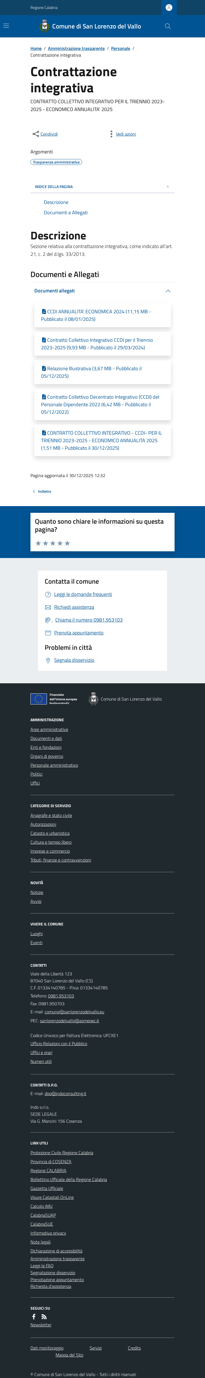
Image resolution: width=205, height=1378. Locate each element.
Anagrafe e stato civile (51, 815)
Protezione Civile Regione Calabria (61, 1152)
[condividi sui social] (44, 133)
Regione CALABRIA (48, 1170)
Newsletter (40, 1324)
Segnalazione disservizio (52, 1272)
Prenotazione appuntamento (57, 1279)
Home (36, 48)
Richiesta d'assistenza (50, 1286)
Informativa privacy (48, 1233)
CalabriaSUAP (43, 1215)
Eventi (36, 942)
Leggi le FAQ (42, 1265)
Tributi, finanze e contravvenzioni (60, 860)
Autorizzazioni (43, 824)
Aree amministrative (49, 729)
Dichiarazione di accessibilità (56, 1250)
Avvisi (35, 901)
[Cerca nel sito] (166, 26)
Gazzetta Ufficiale (46, 1188)
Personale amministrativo (54, 765)
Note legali (40, 1241)
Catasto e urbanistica (50, 833)
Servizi (96, 1348)
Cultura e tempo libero (50, 842)
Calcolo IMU (41, 1206)
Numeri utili (41, 1061)
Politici (36, 774)
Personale (120, 48)
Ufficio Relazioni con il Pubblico (58, 1043)
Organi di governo (46, 756)
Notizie (36, 892)
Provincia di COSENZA (50, 1161)
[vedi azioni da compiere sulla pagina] (121, 133)
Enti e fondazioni (45, 747)
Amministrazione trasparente (76, 48)
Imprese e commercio (50, 851)
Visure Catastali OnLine (52, 1197)
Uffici (35, 783)
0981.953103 (61, 995)
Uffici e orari (41, 1052)
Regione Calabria (44, 7)
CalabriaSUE (41, 1224)
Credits (134, 1348)
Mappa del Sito (69, 1354)
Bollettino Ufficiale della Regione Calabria (68, 1179)
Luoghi (36, 933)
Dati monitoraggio (46, 1348)
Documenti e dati (46, 738)
